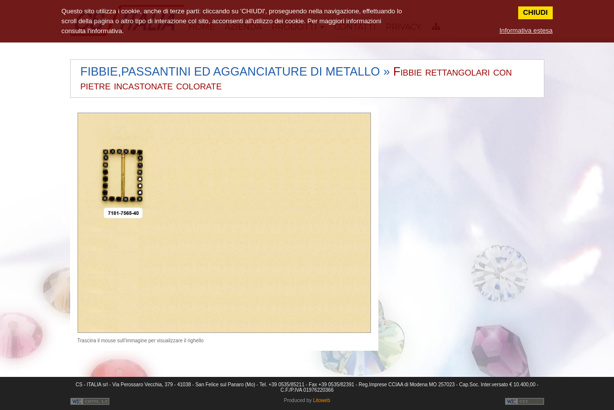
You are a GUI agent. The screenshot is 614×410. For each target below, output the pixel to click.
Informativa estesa (526, 30)
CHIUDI (535, 12)
